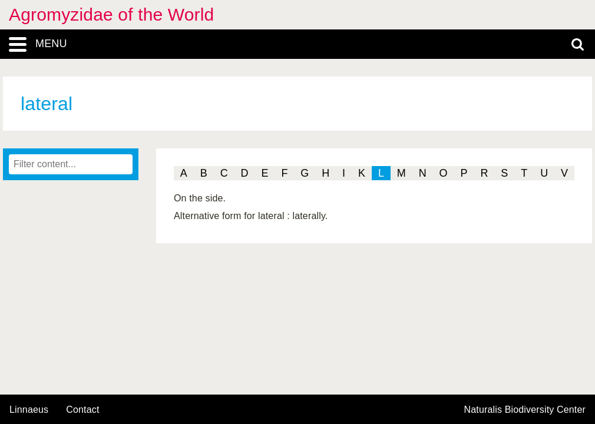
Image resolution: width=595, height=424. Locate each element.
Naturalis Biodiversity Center (525, 410)
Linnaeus (28, 410)
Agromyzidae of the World (111, 14)
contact (82, 410)
